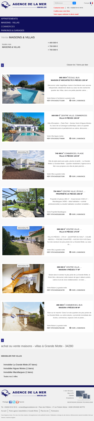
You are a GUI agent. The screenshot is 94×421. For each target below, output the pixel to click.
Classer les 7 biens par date (80, 65)
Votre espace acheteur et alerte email (66, 14)
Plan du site (45, 411)
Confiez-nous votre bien (62, 11)
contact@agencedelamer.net (28, 407)
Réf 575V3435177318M (56, 101)
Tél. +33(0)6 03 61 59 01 (75, 8)
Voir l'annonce (77, 101)
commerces (8, 26)
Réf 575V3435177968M (56, 138)
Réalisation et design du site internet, (60, 415)
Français (86, 3)
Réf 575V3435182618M (56, 214)
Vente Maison (57, 288)
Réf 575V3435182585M (56, 252)
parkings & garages (12, 30)
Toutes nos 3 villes (11, 376)
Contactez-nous (59, 8)
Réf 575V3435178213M (56, 328)
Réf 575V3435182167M (56, 290)
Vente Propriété (56, 212)
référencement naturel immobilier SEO (80, 415)
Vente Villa (55, 136)
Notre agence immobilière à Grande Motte (23, 411)
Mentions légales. (11, 417)
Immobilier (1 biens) (19, 368)
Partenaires (55, 411)
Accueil (3, 411)
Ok (74, 3)
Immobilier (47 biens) (20, 365)
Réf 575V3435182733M (56, 176)
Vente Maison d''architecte (61, 98)
